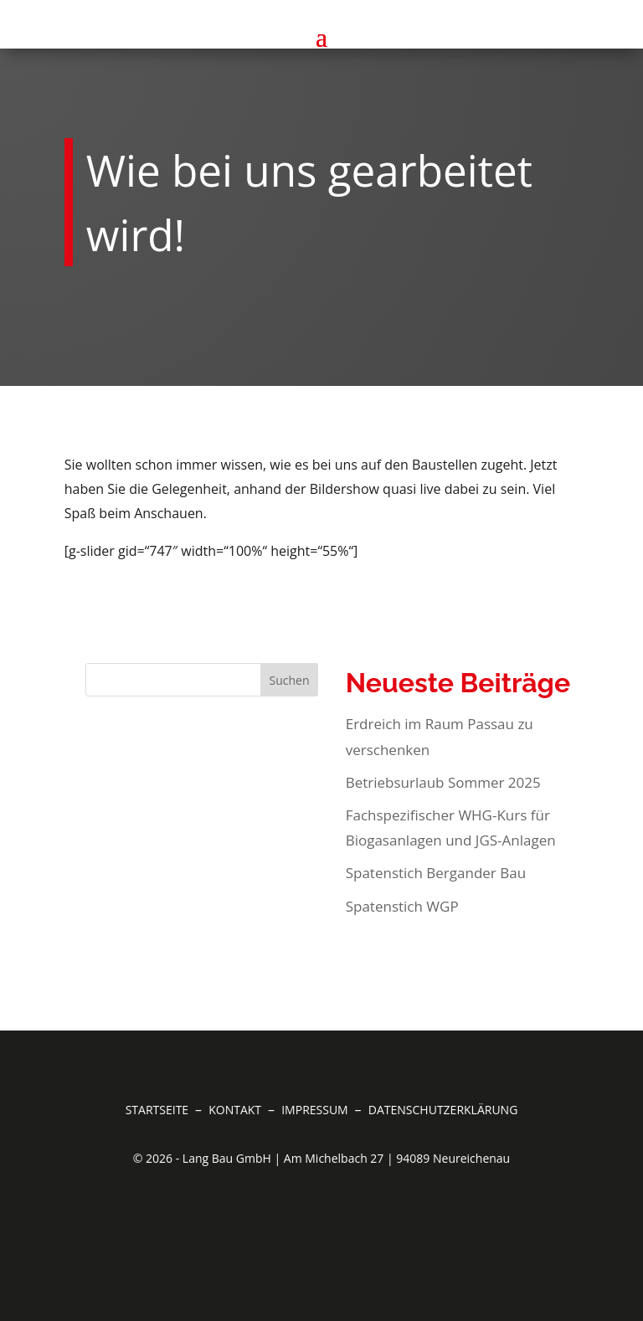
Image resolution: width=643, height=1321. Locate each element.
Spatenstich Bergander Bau (436, 872)
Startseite (159, 1110)
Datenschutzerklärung (443, 1110)
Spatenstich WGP (402, 906)
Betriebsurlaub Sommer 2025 (443, 782)
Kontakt (236, 1110)
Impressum (316, 1110)
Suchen (289, 680)
